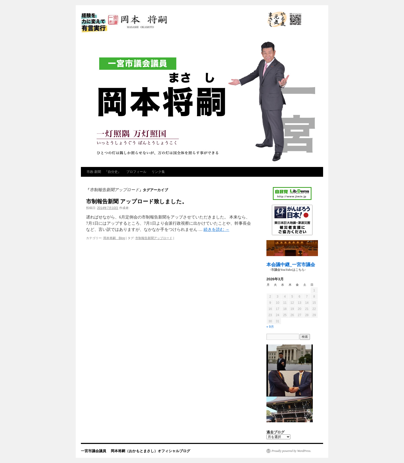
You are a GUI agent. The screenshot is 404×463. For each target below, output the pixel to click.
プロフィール (136, 172)
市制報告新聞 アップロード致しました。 (136, 201)
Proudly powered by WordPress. (291, 451)
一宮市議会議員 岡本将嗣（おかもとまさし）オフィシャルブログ (171, 23)
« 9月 (270, 327)
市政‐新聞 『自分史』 (104, 172)
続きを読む (216, 229)
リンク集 (158, 172)
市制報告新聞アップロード (153, 238)
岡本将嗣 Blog (114, 238)
